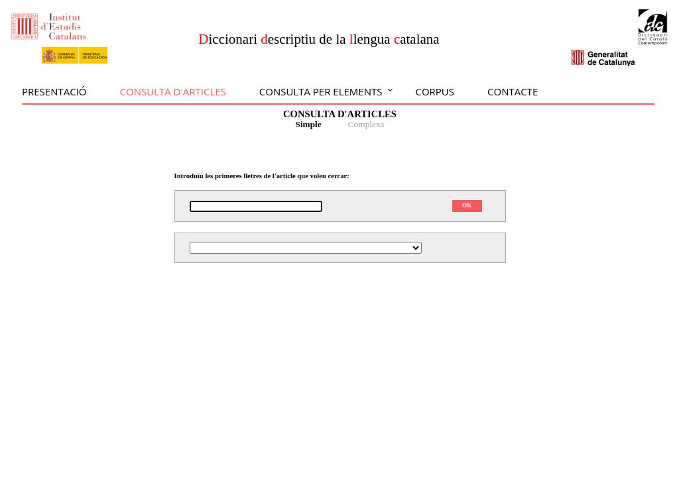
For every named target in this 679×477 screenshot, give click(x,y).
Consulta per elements (321, 91)
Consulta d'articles (173, 91)
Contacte (512, 91)
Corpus (434, 91)
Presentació (54, 91)
